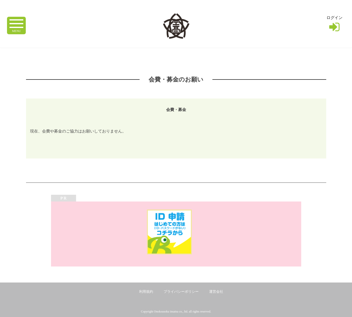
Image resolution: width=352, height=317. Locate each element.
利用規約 (146, 292)
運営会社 (216, 292)
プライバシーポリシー (181, 292)
